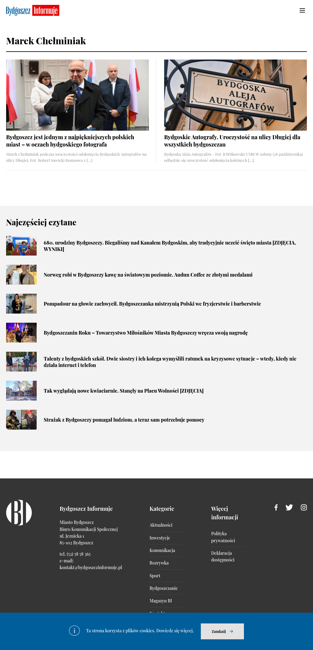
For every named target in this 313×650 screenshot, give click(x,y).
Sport (154, 576)
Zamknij (219, 631)
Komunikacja (162, 550)
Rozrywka (158, 563)
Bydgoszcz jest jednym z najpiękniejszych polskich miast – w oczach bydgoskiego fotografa (70, 140)
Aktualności (160, 525)
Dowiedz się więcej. (175, 631)
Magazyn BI (160, 601)
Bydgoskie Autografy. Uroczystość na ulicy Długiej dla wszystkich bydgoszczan (232, 140)
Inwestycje (159, 538)
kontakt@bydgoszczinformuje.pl (91, 567)
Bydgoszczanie (163, 588)
